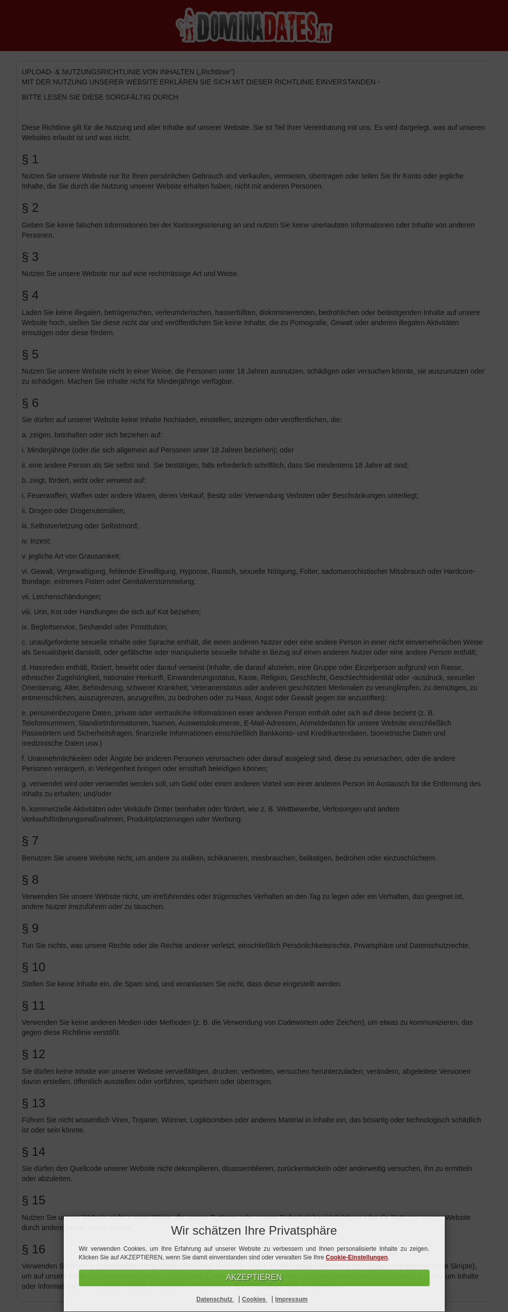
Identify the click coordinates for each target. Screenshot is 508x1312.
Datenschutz (215, 1299)
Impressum (291, 1299)
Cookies (254, 1299)
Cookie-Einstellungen (357, 1257)
